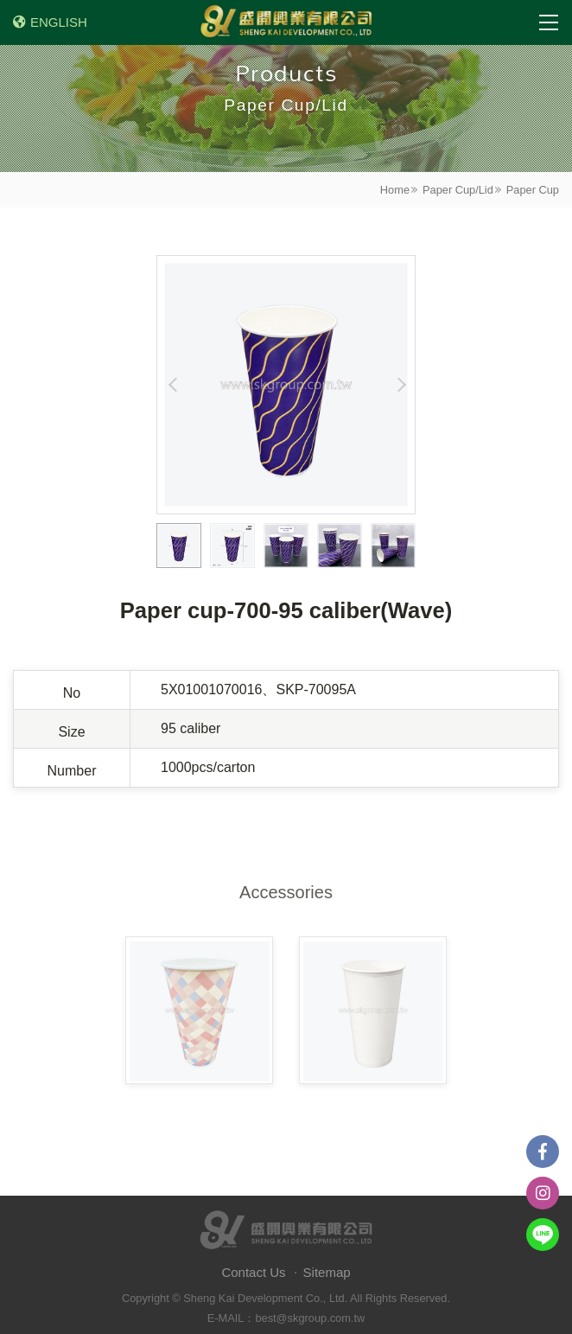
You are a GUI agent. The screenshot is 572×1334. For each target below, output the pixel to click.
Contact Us (253, 1272)
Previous (172, 385)
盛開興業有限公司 (286, 22)
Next (400, 385)
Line (542, 1234)
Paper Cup (532, 189)
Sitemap (327, 1272)
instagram (542, 1193)
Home (395, 189)
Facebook (542, 1151)
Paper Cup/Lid (458, 189)
